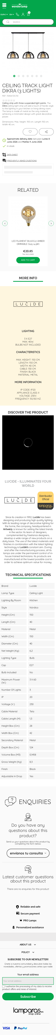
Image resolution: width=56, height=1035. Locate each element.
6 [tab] (37, 76)
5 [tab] (32, 76)
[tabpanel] (28, 47)
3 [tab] (23, 76)
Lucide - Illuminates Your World (28, 483)
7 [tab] (41, 76)
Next (51, 223)
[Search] (31, 22)
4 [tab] (28, 76)
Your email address (28, 974)
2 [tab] (19, 76)
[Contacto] (17, 14)
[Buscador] (8, 22)
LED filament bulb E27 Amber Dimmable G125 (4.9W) (28, 242)
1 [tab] (14, 76)
